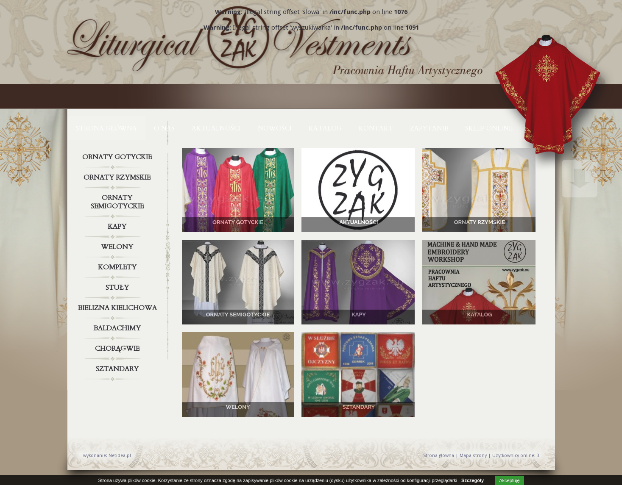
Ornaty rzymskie (118, 177)
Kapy (118, 227)
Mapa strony (473, 455)
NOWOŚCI (275, 128)
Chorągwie (118, 349)
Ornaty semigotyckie (118, 200)
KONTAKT (376, 128)
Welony (118, 247)
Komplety (118, 267)
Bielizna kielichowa (118, 308)
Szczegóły (472, 480)
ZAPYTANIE (429, 128)
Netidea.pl (120, 455)
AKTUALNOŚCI (216, 128)
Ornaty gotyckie (118, 157)
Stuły (118, 288)
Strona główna (106, 128)
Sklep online (489, 128)
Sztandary (118, 369)
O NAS (164, 128)
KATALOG (325, 128)
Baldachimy (118, 328)
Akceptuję (509, 480)
